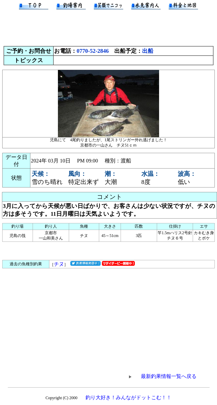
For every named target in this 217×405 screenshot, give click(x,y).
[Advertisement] (108, 30)
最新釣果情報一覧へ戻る (162, 376)
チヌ (59, 264)
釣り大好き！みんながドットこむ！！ (128, 397)
